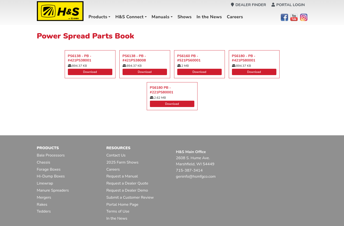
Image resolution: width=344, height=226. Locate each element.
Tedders (44, 211)
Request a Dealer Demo (127, 190)
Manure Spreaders (53, 190)
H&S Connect (129, 17)
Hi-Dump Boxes (51, 176)
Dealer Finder (248, 5)
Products (97, 17)
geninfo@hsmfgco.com (196, 176)
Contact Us (116, 155)
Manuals (160, 17)
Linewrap (45, 183)
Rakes (42, 204)
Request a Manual (122, 176)
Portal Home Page (122, 204)
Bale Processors (51, 155)
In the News (209, 17)
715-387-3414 (189, 170)
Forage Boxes (49, 169)
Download (90, 72)
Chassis (43, 162)
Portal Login (288, 5)
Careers (235, 17)
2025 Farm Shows (122, 162)
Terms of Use (117, 211)
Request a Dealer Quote (127, 183)
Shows (184, 17)
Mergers (44, 197)
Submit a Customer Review (130, 197)
